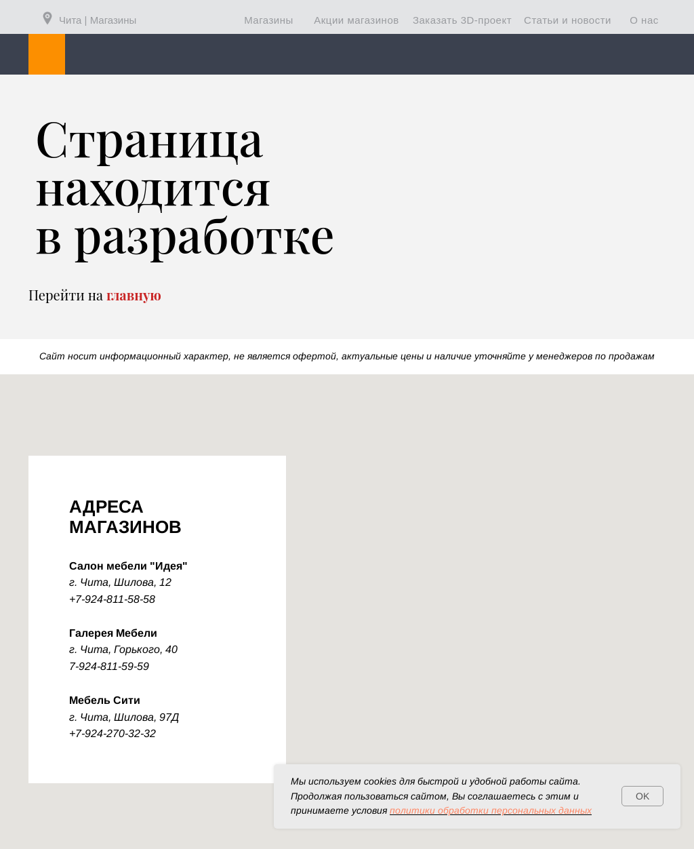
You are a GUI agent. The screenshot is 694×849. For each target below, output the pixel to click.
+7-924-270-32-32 (112, 733)
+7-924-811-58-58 (112, 599)
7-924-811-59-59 (109, 666)
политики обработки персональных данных (491, 810)
